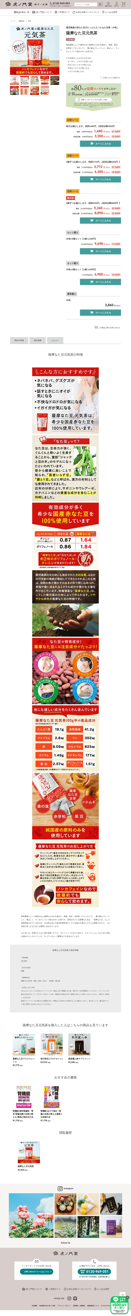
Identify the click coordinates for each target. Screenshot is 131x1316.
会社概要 (34, 1305)
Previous (8, 50)
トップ (13, 21)
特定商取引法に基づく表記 (47, 1305)
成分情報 (37, 340)
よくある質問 (101, 1289)
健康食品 (21, 21)
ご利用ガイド (53, 1289)
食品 (29, 21)
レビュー (55, 340)
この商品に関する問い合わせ (109, 328)
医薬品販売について (93, 1305)
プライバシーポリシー (64, 1305)
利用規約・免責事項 (79, 1305)
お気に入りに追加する (110, 77)
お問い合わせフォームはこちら (36, 1272)
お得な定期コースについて (77, 1289)
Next (61, 50)
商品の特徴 (19, 340)
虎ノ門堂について (32, 1289)
